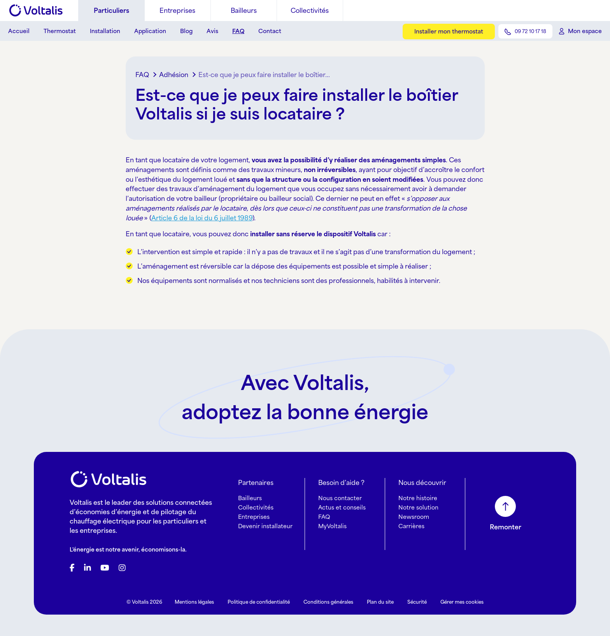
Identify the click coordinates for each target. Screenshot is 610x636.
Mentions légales (194, 602)
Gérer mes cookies (462, 602)
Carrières (411, 526)
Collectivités (310, 10)
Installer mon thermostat (448, 31)
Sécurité (417, 602)
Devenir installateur (265, 526)
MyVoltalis (332, 526)
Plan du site (380, 602)
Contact (269, 31)
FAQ (238, 31)
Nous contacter (340, 498)
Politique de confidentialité (259, 602)
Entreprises (177, 10)
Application (150, 31)
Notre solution (418, 507)
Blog (186, 31)
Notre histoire (417, 498)
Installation (105, 31)
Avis (212, 31)
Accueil (19, 31)
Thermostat (60, 31)
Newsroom (413, 516)
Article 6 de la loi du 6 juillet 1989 (201, 218)
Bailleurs (244, 10)
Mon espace (585, 31)
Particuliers (111, 10)
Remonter (505, 527)
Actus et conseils (342, 507)
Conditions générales (328, 602)
